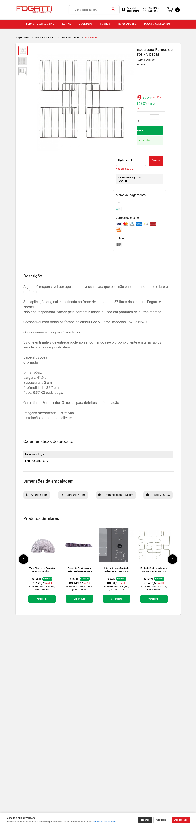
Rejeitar (145, 820)
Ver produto (42, 599)
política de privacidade (104, 821)
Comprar (139, 130)
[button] (23, 559)
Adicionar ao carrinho (139, 140)
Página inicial (23, 37)
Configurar (161, 820)
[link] (42, 566)
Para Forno (91, 37)
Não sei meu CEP (125, 168)
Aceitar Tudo (181, 820)
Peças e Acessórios (45, 37)
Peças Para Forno (70, 37)
